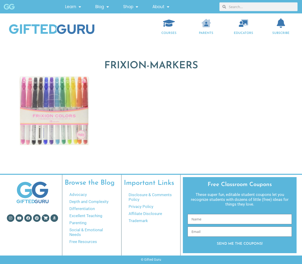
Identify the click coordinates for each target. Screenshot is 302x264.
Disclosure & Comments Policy (150, 197)
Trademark (138, 220)
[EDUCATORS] (243, 23)
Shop (130, 5)
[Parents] (206, 23)
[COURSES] (169, 23)
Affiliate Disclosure (145, 213)
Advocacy (78, 194)
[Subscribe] (281, 23)
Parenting (78, 222)
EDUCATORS (243, 33)
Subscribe (280, 33)
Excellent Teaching (85, 215)
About (160, 5)
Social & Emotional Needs (86, 232)
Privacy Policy (141, 206)
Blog (102, 5)
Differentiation (82, 208)
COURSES (168, 33)
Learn (73, 5)
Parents (206, 33)
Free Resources (83, 241)
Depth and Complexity (89, 201)
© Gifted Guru (151, 259)
